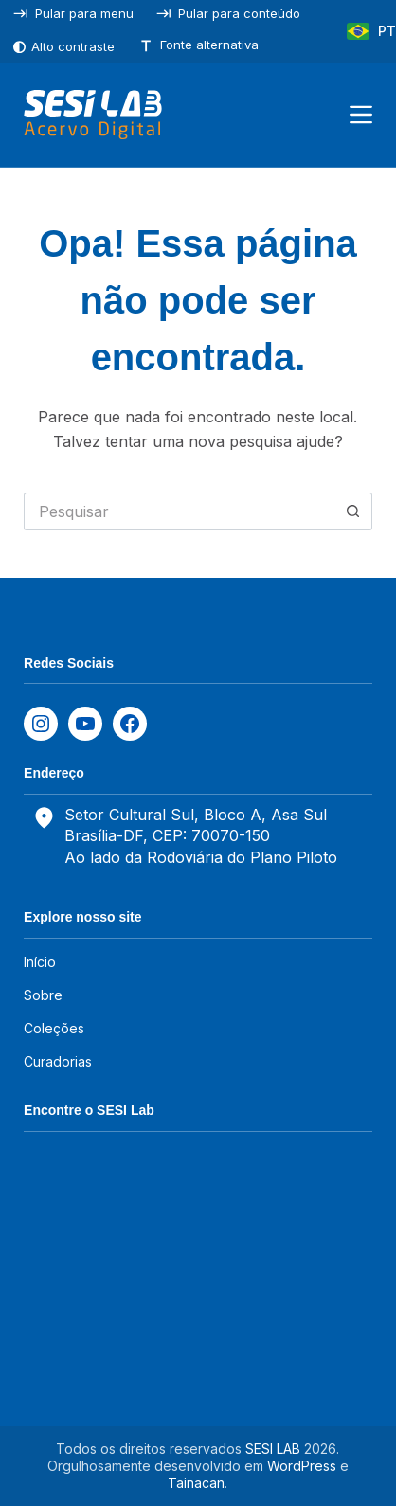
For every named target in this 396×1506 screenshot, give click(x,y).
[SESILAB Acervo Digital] (92, 114)
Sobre (43, 995)
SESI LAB (272, 1449)
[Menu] (361, 114)
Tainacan (196, 1483)
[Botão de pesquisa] (353, 511)
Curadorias (58, 1061)
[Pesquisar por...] (179, 511)
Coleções (54, 1028)
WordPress (301, 1466)
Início (40, 962)
